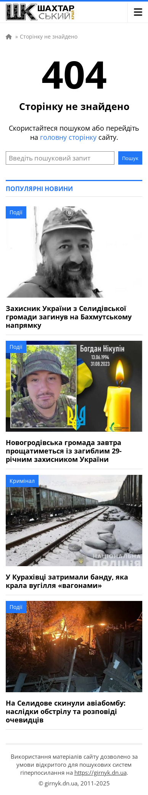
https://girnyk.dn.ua (100, 772)
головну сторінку (68, 137)
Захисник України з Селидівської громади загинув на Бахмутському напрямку (69, 316)
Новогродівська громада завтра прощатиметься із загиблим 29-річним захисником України (64, 450)
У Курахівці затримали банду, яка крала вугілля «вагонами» (67, 581)
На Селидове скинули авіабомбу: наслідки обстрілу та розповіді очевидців (65, 711)
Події (16, 212)
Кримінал (22, 480)
